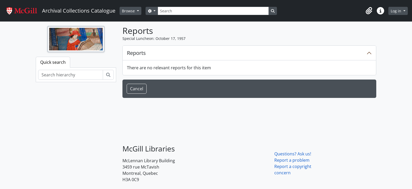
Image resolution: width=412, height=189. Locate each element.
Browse (129, 10)
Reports (136, 52)
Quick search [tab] (53, 62)
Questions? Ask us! (292, 154)
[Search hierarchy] (70, 75)
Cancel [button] (136, 89)
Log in (396, 10)
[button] (369, 11)
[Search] (213, 11)
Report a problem (292, 160)
